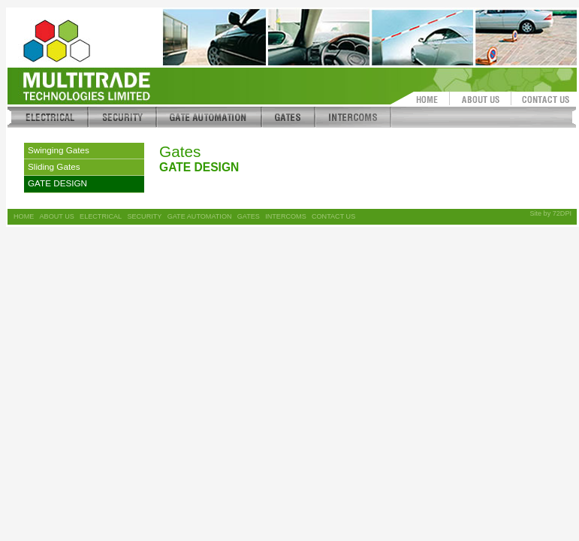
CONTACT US (333, 216)
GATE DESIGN (57, 183)
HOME (24, 216)
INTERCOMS (285, 216)
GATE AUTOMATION (199, 216)
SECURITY (144, 216)
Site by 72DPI (550, 213)
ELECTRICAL (101, 216)
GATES (248, 216)
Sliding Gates (54, 166)
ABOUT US (57, 216)
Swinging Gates (58, 150)
